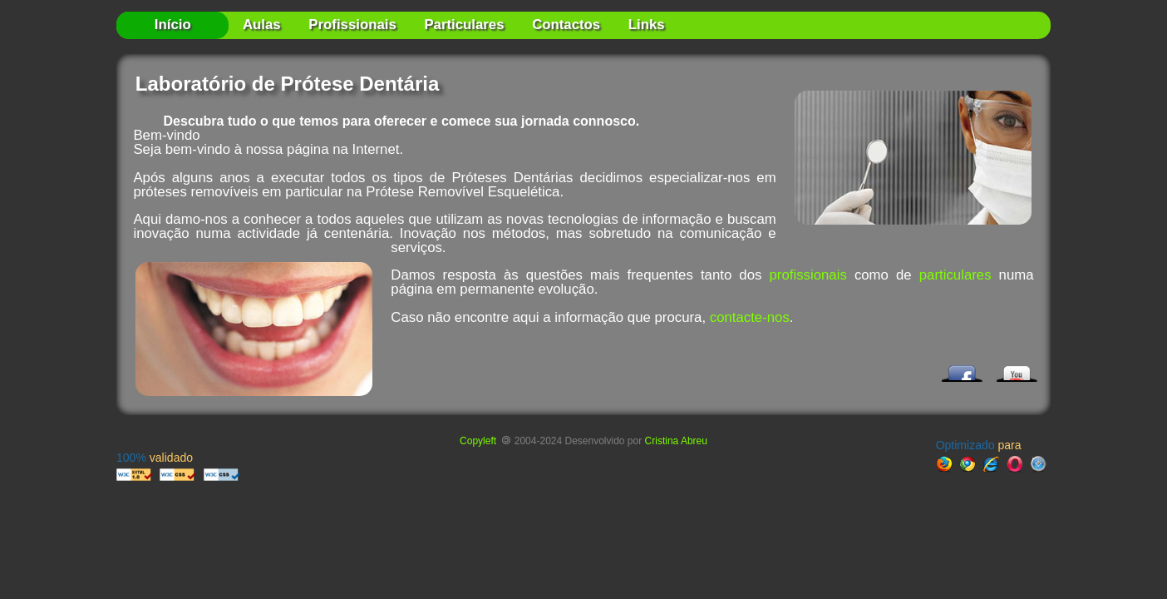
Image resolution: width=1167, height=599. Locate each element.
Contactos (566, 24)
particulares (955, 275)
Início (173, 24)
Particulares (464, 24)
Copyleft (479, 441)
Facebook (960, 369)
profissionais (808, 275)
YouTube (1014, 369)
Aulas (262, 24)
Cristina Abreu (676, 441)
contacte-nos (750, 317)
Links (646, 24)
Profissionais (352, 24)
